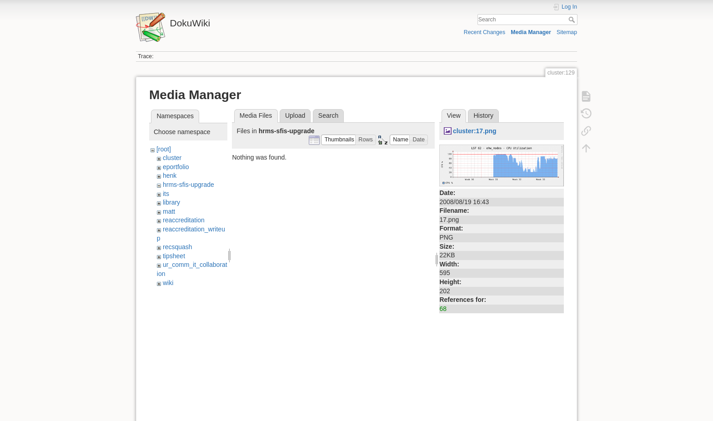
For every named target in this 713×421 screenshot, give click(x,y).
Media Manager (531, 32)
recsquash (177, 247)
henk (169, 175)
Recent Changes (484, 32)
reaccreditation (184, 220)
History (483, 115)
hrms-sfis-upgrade (188, 184)
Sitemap (567, 32)
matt (169, 211)
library (171, 202)
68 (443, 308)
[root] (163, 149)
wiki (168, 282)
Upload (295, 115)
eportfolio (176, 166)
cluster (172, 157)
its (166, 193)
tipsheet (174, 256)
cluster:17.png (475, 131)
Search (572, 19)
